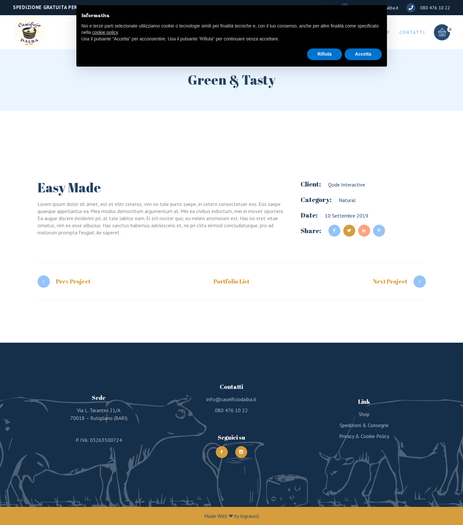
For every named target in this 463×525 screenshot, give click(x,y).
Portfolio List (231, 281)
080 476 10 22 (231, 410)
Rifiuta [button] (324, 507)
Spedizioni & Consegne (364, 425)
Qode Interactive (346, 184)
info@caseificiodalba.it (231, 399)
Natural (347, 200)
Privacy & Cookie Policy (364, 436)
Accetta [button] (363, 507)
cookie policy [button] (105, 485)
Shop (364, 414)
